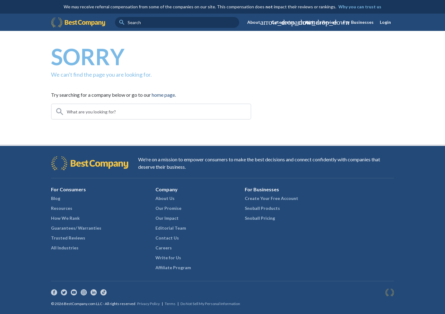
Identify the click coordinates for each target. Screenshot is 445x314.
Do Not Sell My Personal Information (210, 303)
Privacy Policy (148, 303)
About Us (165, 198)
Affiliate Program (173, 267)
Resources (61, 208)
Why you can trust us (359, 6)
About (257, 22)
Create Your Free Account (271, 198)
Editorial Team (170, 228)
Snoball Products (262, 208)
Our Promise (168, 208)
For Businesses (358, 22)
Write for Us (168, 257)
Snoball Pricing (260, 218)
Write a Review (321, 22)
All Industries (64, 247)
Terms (170, 303)
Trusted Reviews (68, 237)
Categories (287, 22)
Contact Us (167, 237)
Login (385, 22)
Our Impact (167, 218)
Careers (163, 247)
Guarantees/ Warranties (76, 228)
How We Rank (65, 218)
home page (163, 95)
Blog (55, 198)
